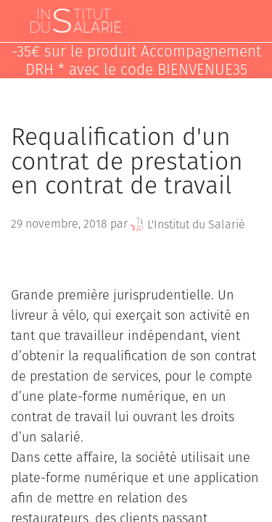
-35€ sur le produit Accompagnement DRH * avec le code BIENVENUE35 (136, 61)
